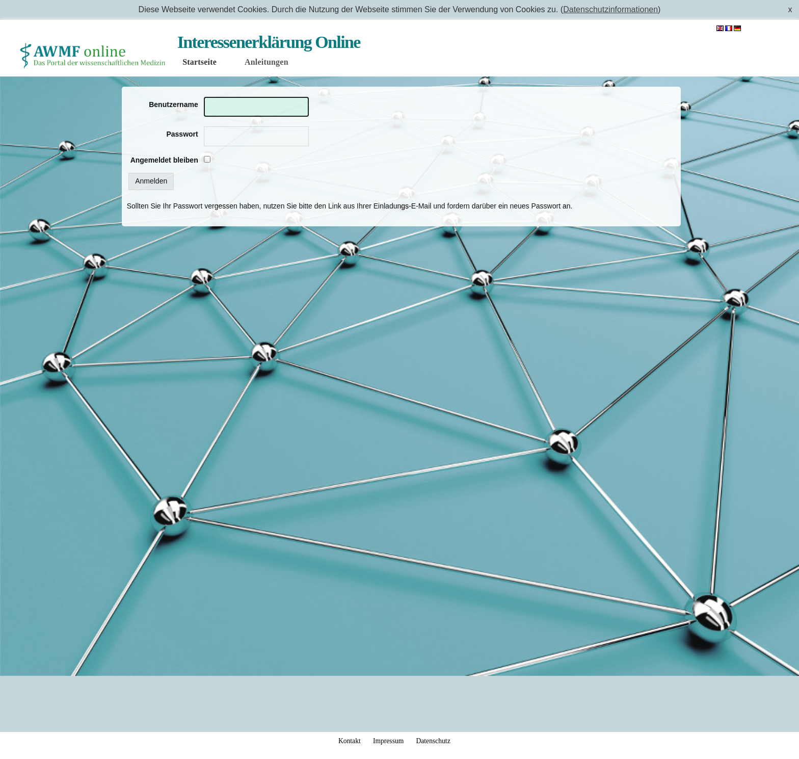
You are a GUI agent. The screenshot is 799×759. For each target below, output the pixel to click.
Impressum (388, 741)
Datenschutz (433, 741)
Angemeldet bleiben (164, 160)
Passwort (182, 134)
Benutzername (173, 104)
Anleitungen (266, 62)
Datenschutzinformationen (610, 9)
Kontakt (349, 741)
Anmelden (767, 28)
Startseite (199, 62)
